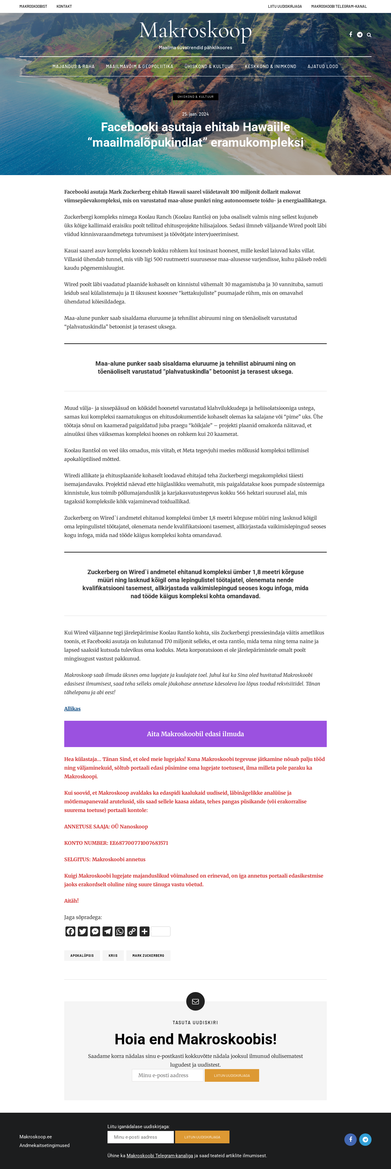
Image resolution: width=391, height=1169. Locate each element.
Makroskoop (195, 29)
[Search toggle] (369, 35)
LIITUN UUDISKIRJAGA (232, 1077)
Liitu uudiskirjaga (285, 6)
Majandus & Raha (74, 66)
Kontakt (64, 6)
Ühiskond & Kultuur (209, 66)
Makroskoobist (33, 6)
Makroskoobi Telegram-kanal (339, 6)
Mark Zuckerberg (148, 955)
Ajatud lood (323, 66)
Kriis (113, 955)
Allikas (72, 709)
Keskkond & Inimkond (270, 66)
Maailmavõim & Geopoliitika (140, 66)
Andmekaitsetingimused (44, 1145)
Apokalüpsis (82, 955)
